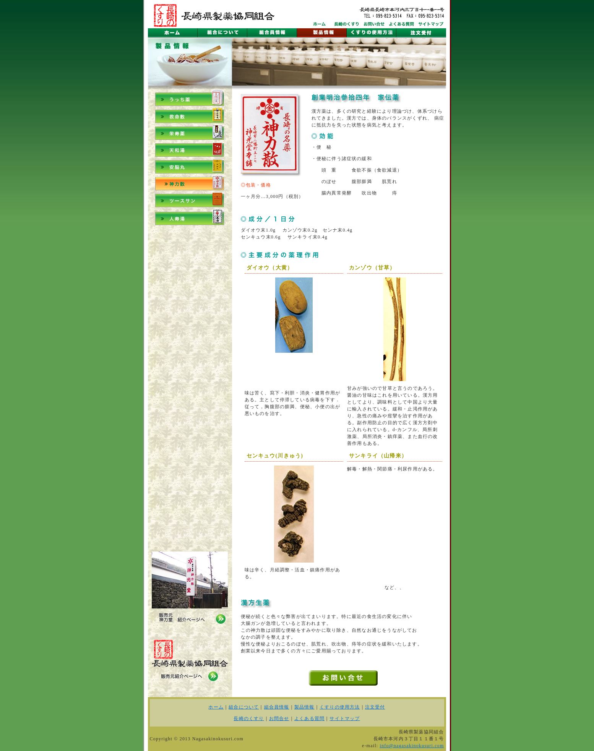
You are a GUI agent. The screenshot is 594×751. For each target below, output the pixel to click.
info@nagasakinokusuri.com (412, 745)
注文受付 (375, 707)
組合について (244, 707)
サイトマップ (344, 718)
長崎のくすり (249, 718)
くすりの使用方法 (340, 707)
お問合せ (279, 718)
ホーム (216, 707)
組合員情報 (276, 707)
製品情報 (304, 707)
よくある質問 (309, 718)
